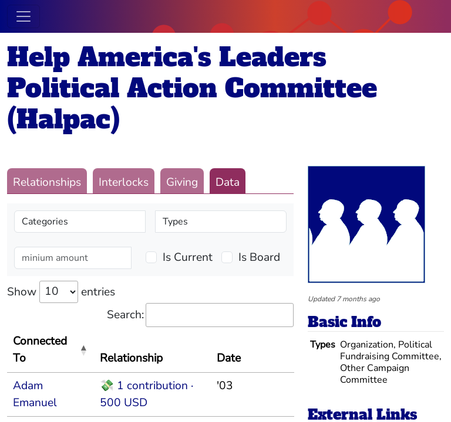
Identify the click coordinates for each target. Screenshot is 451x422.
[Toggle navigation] (23, 16)
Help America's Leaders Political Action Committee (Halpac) (192, 88)
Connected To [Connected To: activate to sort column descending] (40, 349)
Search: (200, 315)
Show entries (61, 292)
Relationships (47, 182)
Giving (182, 182)
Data (228, 182)
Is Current (188, 257)
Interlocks (124, 182)
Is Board (259, 257)
